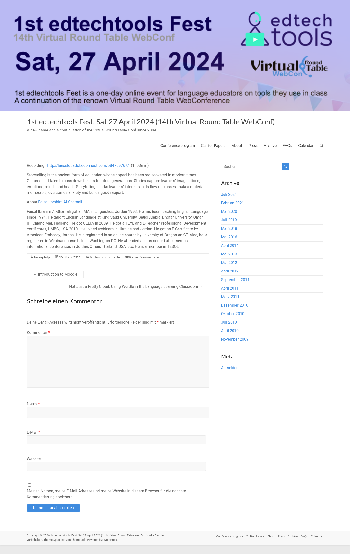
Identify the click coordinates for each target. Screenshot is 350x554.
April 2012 (230, 280)
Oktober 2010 (232, 323)
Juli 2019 (229, 229)
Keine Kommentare (144, 266)
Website (34, 468)
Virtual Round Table (105, 266)
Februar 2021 (232, 212)
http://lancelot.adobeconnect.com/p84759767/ (88, 175)
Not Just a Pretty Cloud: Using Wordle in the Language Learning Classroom (136, 296)
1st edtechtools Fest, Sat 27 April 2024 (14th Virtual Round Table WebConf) (150, 126)
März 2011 (230, 306)
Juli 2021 (229, 204)
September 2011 (235, 289)
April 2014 (230, 255)
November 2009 (235, 349)
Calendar (306, 154)
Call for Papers (213, 154)
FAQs (287, 154)
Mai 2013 (229, 263)
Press (253, 154)
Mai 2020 (229, 221)
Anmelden (230, 377)
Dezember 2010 (234, 314)
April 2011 (230, 297)
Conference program (177, 154)
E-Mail (33, 442)
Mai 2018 (229, 238)
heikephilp (42, 266)
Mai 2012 (229, 272)
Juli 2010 (229, 331)
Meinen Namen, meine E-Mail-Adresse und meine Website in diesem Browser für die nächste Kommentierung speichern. (106, 503)
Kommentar (38, 342)
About (237, 154)
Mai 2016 (229, 246)
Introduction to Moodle (55, 284)
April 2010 (230, 340)
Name (33, 413)
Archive (270, 154)
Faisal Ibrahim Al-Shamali (60, 211)
